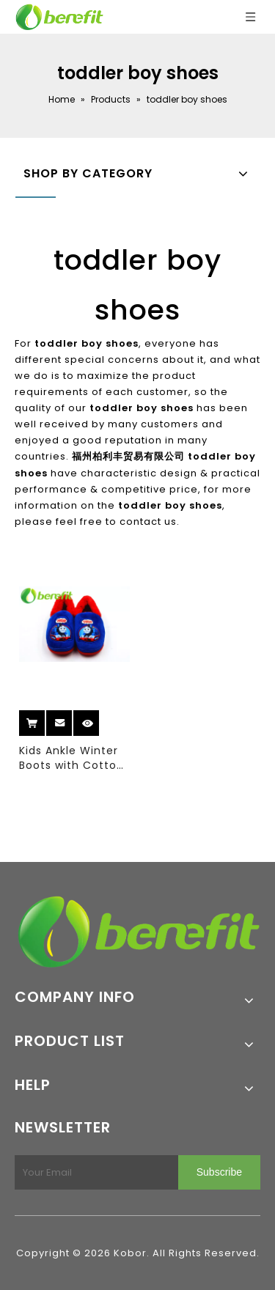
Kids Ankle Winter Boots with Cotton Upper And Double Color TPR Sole (71, 758)
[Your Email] (93, 1172)
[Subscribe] (219, 1172)
